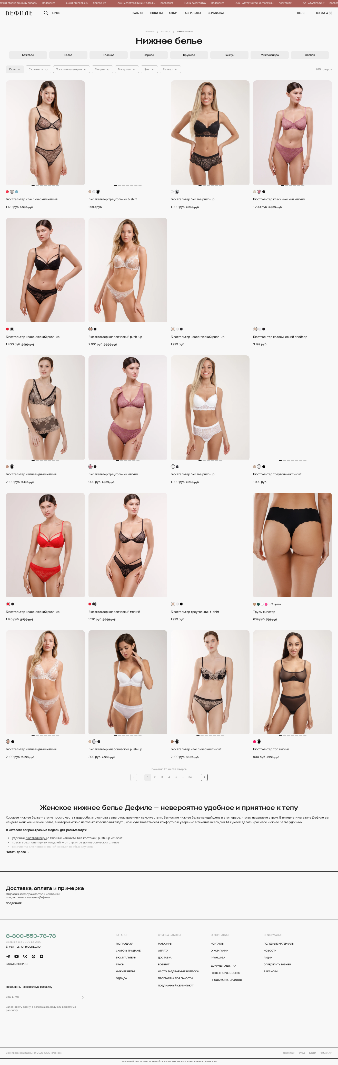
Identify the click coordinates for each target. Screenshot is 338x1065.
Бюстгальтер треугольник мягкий (113, 474)
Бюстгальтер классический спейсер (280, 337)
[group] (28, 55)
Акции (173, 13)
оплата (163, 950)
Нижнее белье (125, 971)
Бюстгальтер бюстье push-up (192, 199)
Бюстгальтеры (126, 957)
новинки (156, 13)
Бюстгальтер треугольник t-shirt (112, 199)
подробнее (14, 903)
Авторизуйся (129, 1062)
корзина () (324, 13)
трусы (16, 842)
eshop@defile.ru (29, 947)
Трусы (120, 964)
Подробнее (52, 3)
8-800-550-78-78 (31, 936)
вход (300, 13)
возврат (163, 964)
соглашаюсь (41, 1007)
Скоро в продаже (128, 950)
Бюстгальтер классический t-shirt (196, 749)
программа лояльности (175, 978)
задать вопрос (16, 964)
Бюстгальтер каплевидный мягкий (31, 474)
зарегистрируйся (152, 1062)
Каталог (138, 13)
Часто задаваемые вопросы (175, 971)
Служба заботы (169, 935)
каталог (122, 935)
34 (190, 777)
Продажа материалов (226, 980)
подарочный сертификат (175, 985)
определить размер (277, 964)
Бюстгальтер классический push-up (32, 337)
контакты (217, 944)
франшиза (218, 957)
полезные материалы (279, 944)
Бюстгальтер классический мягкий (31, 199)
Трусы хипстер (264, 612)
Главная (149, 32)
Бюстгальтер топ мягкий (271, 749)
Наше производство (225, 973)
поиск (51, 13)
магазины (165, 944)
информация (273, 935)
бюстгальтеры (36, 838)
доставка (165, 957)
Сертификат (216, 13)
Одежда (121, 978)
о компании (219, 935)
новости (270, 950)
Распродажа (193, 13)
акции (268, 957)
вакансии (270, 971)
